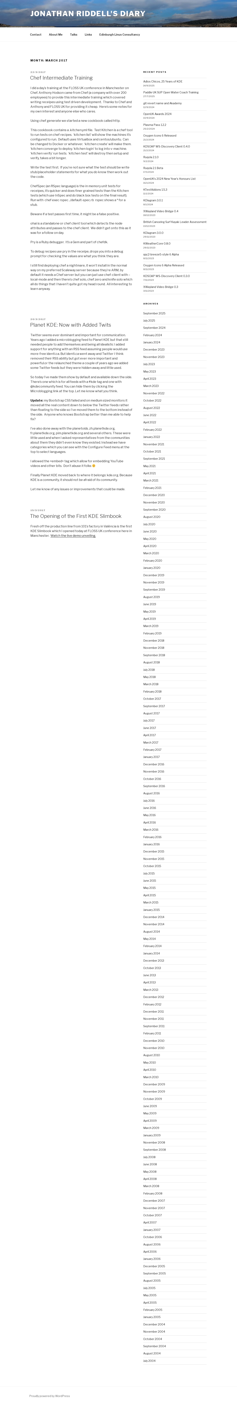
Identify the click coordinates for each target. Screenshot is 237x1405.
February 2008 (152, 1193)
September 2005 (154, 1273)
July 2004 (149, 1360)
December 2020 (154, 495)
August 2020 (151, 516)
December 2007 (154, 1200)
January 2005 (152, 1317)
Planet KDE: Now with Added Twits (70, 325)
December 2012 (153, 997)
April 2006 (150, 1251)
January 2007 (151, 1229)
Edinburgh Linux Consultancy (119, 34)
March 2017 (150, 742)
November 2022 (153, 393)
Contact (36, 34)
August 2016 (151, 793)
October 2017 (152, 698)
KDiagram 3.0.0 (153, 232)
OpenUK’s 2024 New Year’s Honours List (169, 178)
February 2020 (152, 560)
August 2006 (152, 1244)
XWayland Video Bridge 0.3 (160, 287)
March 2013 (150, 989)
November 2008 (154, 1142)
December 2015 (153, 851)
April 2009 (150, 1120)
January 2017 (151, 757)
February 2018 (152, 691)
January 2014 (151, 953)
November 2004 (154, 1331)
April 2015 (149, 895)
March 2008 (151, 1186)
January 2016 (151, 844)
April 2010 (149, 1069)
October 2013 (152, 968)
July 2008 (149, 1157)
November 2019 (153, 582)
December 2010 (153, 1040)
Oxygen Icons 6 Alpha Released (163, 265)
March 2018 (150, 684)
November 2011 (153, 1018)
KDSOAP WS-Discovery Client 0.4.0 (166, 146)
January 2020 (151, 567)
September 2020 (154, 509)
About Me (56, 34)
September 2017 (154, 706)
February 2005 (152, 1309)
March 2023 (151, 386)
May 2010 (149, 1062)
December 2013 (153, 960)
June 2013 (149, 975)
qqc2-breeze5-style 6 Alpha (161, 254)
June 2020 (150, 531)
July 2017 (149, 720)
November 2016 (153, 771)
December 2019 (153, 575)
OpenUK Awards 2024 (157, 114)
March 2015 (150, 902)
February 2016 (152, 837)
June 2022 (149, 415)
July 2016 (149, 800)
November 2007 (154, 1208)
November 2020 (154, 502)
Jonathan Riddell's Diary (88, 13)
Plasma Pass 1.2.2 (154, 124)
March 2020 (151, 553)
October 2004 (152, 1339)
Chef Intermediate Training (61, 78)
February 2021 (152, 487)
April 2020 (150, 546)
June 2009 (150, 1106)
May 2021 (149, 466)
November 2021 (153, 444)
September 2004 (154, 1346)
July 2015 (149, 873)
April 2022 (149, 422)
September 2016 (154, 786)
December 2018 (153, 640)
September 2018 (154, 655)
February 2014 (152, 946)
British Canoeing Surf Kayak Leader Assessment (175, 222)
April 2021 (149, 473)
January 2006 (152, 1258)
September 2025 (154, 313)
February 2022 (152, 429)
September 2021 (154, 458)
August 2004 (152, 1353)
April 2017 (149, 735)
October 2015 (152, 866)
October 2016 (152, 779)
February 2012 (152, 1004)
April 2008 (150, 1178)
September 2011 (153, 1026)
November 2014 (153, 924)
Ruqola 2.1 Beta (153, 168)
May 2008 (150, 1171)
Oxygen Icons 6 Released (159, 135)
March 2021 (150, 480)
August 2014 (151, 931)
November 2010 (153, 1048)
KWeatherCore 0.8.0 (157, 243)
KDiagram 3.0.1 (153, 200)
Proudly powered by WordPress (49, 1396)
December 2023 (153, 349)
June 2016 (149, 807)
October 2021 (152, 451)
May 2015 (149, 887)
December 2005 (154, 1266)
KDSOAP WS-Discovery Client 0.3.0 (166, 276)
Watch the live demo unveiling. (73, 536)
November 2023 (153, 357)
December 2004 (154, 1324)
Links (88, 34)
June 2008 (150, 1164)
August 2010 (151, 1055)
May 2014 (149, 938)
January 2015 (151, 909)
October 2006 (152, 1237)
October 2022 (152, 400)
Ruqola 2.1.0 (151, 157)
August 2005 (152, 1280)
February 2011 (152, 1033)
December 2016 (153, 764)
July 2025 (149, 320)
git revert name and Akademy (162, 103)
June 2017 (149, 728)
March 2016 (150, 829)
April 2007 (150, 1222)
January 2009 (152, 1135)
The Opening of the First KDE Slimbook (75, 516)
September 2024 (154, 327)
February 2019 (152, 633)
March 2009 (151, 1128)
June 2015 (149, 880)
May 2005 (150, 1295)
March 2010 (151, 1077)
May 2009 (150, 1113)
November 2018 (153, 647)
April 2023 (149, 378)
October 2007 (152, 1215)
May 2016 (149, 815)
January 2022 (151, 437)
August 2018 (151, 662)
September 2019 (154, 589)
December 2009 (154, 1084)
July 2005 (149, 1288)
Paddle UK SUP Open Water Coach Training (171, 92)
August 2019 (151, 597)
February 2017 (152, 749)
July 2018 (149, 669)
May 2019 (149, 611)
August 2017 (151, 713)
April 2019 (149, 618)
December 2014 (153, 917)
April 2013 (149, 982)
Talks (73, 34)
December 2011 (153, 1011)
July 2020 (149, 524)
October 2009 (152, 1099)
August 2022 (151, 408)
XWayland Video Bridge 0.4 (160, 211)
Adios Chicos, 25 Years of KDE (162, 81)
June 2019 (149, 604)
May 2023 (149, 371)
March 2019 (150, 626)
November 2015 (153, 858)
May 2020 (149, 538)
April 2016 (149, 822)
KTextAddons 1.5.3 (155, 189)
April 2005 (150, 1302)
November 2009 (154, 1091)
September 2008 (154, 1149)
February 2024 (152, 335)
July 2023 (149, 364)
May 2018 (149, 677)
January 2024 (151, 342)
